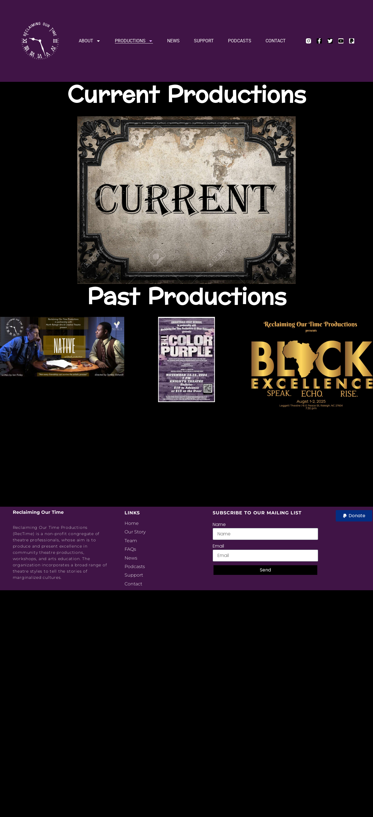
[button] (354, 515)
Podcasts (239, 40)
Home (132, 523)
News (173, 40)
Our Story (135, 532)
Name (219, 524)
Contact (276, 40)
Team (131, 540)
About (90, 40)
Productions (134, 40)
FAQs (130, 549)
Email (218, 546)
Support (204, 40)
